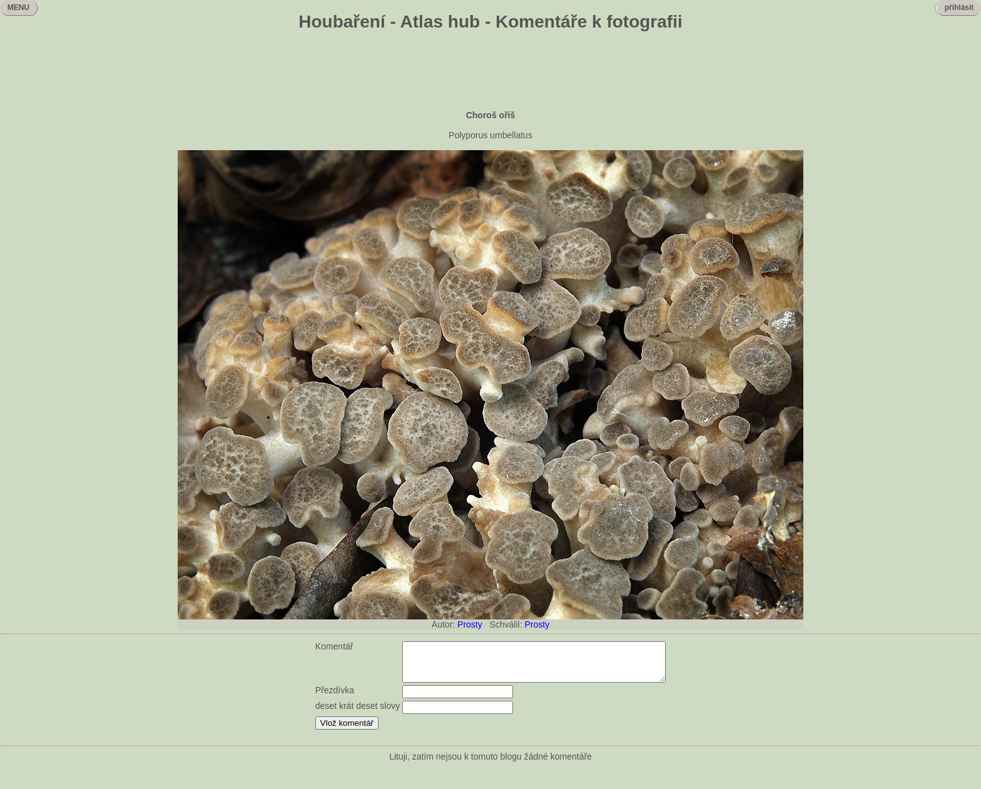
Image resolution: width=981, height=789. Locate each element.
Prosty (469, 624)
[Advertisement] (490, 72)
